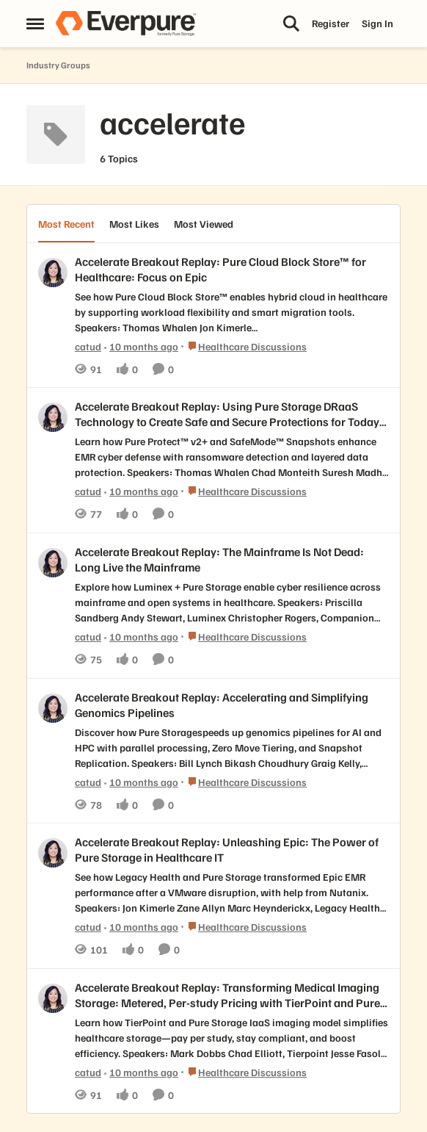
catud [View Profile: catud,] (88, 345)
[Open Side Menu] (35, 23)
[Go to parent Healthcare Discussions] (244, 345)
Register (330, 23)
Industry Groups (58, 65)
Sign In (377, 23)
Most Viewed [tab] (203, 223)
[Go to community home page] (125, 23)
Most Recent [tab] (66, 223)
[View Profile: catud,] (52, 272)
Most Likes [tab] (134, 223)
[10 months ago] (141, 345)
